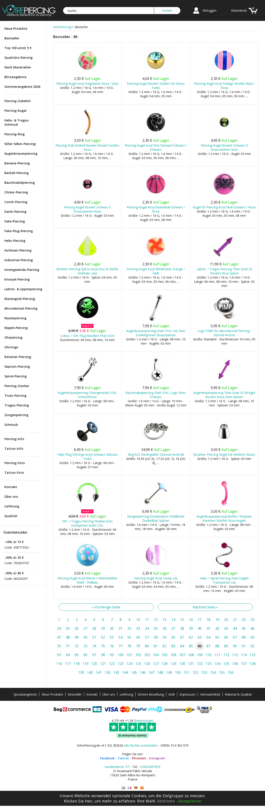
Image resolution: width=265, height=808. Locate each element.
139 (81, 672)
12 (156, 619)
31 (120, 628)
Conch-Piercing (15, 202)
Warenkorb (239, 10)
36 (164, 628)
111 (217, 654)
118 (77, 663)
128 (165, 663)
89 (226, 646)
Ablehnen (166, 801)
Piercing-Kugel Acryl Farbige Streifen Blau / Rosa (224, 85)
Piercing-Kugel (15, 110)
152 (195, 672)
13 (164, 619)
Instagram (157, 758)
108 (191, 654)
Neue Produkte (15, 28)
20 (226, 619)
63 (200, 637)
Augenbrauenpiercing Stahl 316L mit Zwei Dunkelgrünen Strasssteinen (155, 333)
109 (200, 654)
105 (165, 654)
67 (235, 637)
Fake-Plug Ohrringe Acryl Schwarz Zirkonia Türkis (87, 456)
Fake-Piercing (14, 221)
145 (134, 672)
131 (191, 663)
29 (103, 628)
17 (200, 619)
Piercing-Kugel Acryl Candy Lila (155, 578)
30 (112, 628)
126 (147, 663)
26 (77, 628)
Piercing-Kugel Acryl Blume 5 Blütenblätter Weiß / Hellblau (87, 580)
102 (138, 654)
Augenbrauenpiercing (20, 153)
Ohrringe (11, 347)
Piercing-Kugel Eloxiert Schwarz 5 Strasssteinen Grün (224, 147)
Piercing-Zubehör (17, 101)
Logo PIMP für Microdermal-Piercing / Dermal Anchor (224, 333)
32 (129, 628)
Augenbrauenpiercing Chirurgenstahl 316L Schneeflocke (87, 395)
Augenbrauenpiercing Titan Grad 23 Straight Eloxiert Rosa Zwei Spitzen (224, 395)
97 (94, 654)
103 (147, 654)
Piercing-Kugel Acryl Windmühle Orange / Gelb (156, 271)
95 (77, 654)
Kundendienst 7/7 (117, 767)
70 (59, 646)
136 (235, 663)
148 (160, 672)
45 (244, 628)
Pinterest (139, 758)
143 (116, 672)
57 (147, 637)
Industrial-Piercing (18, 260)
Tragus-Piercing (16, 405)
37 (173, 628)
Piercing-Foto (14, 463)
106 (173, 654)
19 (217, 619)
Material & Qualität (238, 694)
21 (235, 619)
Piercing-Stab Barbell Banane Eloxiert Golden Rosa (87, 147)
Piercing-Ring (14, 134)
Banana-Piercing (17, 163)
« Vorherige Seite (106, 607)
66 (226, 637)
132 (200, 663)
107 (182, 654)
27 (85, 628)
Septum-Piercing (17, 366)
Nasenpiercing (15, 318)
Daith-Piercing (15, 211)
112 (226, 654)
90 (235, 646)
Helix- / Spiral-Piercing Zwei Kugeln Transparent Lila (224, 580)
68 (244, 637)
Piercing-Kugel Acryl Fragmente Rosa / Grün (87, 83)
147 (151, 672)
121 (103, 663)
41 (208, 628)
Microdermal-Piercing (20, 308)
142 (107, 672)
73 (85, 646)
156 (231, 672)
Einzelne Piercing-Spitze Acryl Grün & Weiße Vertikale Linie (87, 271)
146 (143, 672)
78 (129, 646)
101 (129, 654)
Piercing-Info (14, 439)
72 (77, 646)
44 (235, 628)
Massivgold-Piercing (19, 299)
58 (156, 637)
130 (182, 663)
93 (59, 654)
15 (182, 619)
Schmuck (11, 424)
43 (226, 628)
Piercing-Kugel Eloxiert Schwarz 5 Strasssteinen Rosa (87, 209)
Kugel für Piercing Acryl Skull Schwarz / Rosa (224, 207)
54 (120, 637)
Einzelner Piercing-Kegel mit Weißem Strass (224, 454)
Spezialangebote (25, 694)
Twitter (123, 758)
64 (208, 637)
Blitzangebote (15, 77)
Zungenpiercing (16, 415)
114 (244, 654)
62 (191, 637)
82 (164, 646)
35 (156, 628)
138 (253, 663)
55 (129, 637)
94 (68, 654)
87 (208, 646)
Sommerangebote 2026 (22, 86)
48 (68, 637)
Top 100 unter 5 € (18, 48)
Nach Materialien (17, 67)
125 (138, 663)
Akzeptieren (189, 801)
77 (120, 646)
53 (112, 637)
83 (173, 646)
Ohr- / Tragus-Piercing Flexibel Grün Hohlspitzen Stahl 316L (87, 523)
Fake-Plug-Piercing (18, 231)
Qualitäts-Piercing (18, 57)
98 (103, 654)
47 (59, 637)
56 (138, 637)
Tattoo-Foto (14, 472)
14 (173, 619)
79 (138, 646)
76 (112, 646)
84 (182, 646)
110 (209, 654)
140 (90, 672)
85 (191, 646)
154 (213, 672)
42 (217, 628)
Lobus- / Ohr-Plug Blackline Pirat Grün (87, 336)
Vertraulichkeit (210, 694)
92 (252, 646)
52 (103, 637)
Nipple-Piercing (16, 328)
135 (226, 663)
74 (94, 646)
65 (217, 637)
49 (77, 637)
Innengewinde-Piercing (21, 270)
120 (94, 663)
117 (68, 663)
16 (191, 619)
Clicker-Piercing (16, 192)
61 (182, 637)
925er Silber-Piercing (20, 144)
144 (125, 672)
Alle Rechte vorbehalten (141, 745)
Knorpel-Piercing (17, 279)
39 (191, 628)
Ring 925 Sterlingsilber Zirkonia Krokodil (156, 454)
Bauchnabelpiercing (19, 182)
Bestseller (11, 38)
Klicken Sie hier (78, 801)
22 (244, 619)
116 (59, 663)
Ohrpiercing (13, 337)
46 (252, 628)
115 (253, 654)
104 (156, 654)
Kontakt (10, 487)
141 (99, 672)
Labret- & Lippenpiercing (23, 289)
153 (204, 672)
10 (138, 619)
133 (209, 663)
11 (147, 619)
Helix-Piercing (14, 241)
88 (217, 646)
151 (187, 672)
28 (94, 628)
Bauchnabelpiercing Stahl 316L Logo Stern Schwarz (156, 395)
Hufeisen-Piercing (17, 250)
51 (94, 637)
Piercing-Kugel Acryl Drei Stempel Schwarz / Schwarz (156, 147)
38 (182, 628)
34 (147, 628)
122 (112, 663)
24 (59, 628)
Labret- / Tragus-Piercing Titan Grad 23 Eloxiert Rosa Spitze (224, 271)
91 (244, 646)
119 (85, 663)
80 (147, 646)
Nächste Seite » (205, 607)
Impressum (187, 694)
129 (173, 663)
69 (252, 637)
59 (164, 637)
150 (178, 672)
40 (200, 628)
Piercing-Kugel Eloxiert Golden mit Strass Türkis (156, 85)
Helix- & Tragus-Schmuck (16, 122)
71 (68, 646)
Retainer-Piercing (17, 357)
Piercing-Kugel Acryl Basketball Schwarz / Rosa (156, 209)
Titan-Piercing (15, 395)
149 (169, 672)
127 (156, 663)
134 (217, 663)
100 (121, 654)
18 (208, 619)
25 (68, 628)
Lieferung (11, 506)
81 (156, 646)
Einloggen (209, 10)
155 (222, 672)
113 (235, 654)
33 (138, 628)
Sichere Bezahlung (151, 694)
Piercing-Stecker (16, 386)
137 (244, 663)
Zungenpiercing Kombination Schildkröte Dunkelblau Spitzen (156, 518)
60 (173, 637)
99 (112, 654)
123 (121, 663)
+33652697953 (149, 767)
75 (103, 646)
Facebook (107, 758)
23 (252, 619)
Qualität (11, 516)
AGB (171, 694)
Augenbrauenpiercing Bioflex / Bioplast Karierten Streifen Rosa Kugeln (224, 518)
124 (129, 663)
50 (85, 637)
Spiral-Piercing (15, 376)
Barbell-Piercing (16, 173)
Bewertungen (144, 720)
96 (85, 654)
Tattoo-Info (13, 448)
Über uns (11, 496)
